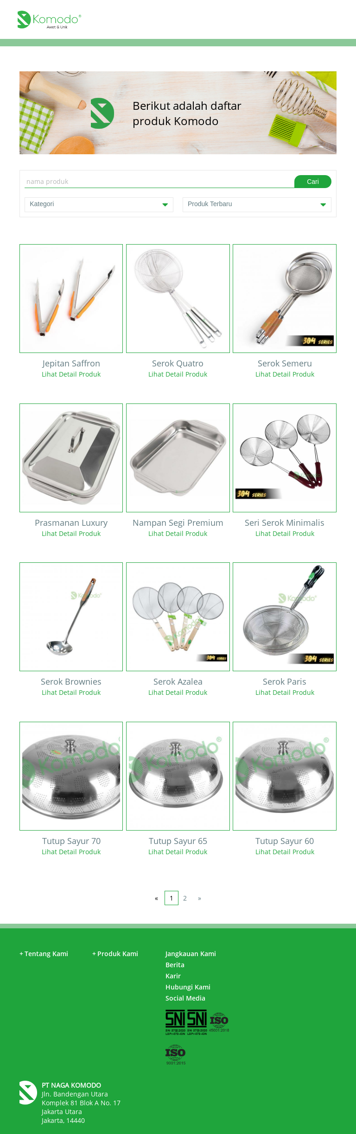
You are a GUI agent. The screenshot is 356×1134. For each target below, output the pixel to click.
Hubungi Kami (187, 987)
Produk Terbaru (257, 204)
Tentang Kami (43, 953)
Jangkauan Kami (190, 953)
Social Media (185, 998)
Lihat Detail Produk (71, 374)
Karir (173, 975)
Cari (313, 181)
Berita (174, 964)
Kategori (99, 204)
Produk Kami (115, 953)
